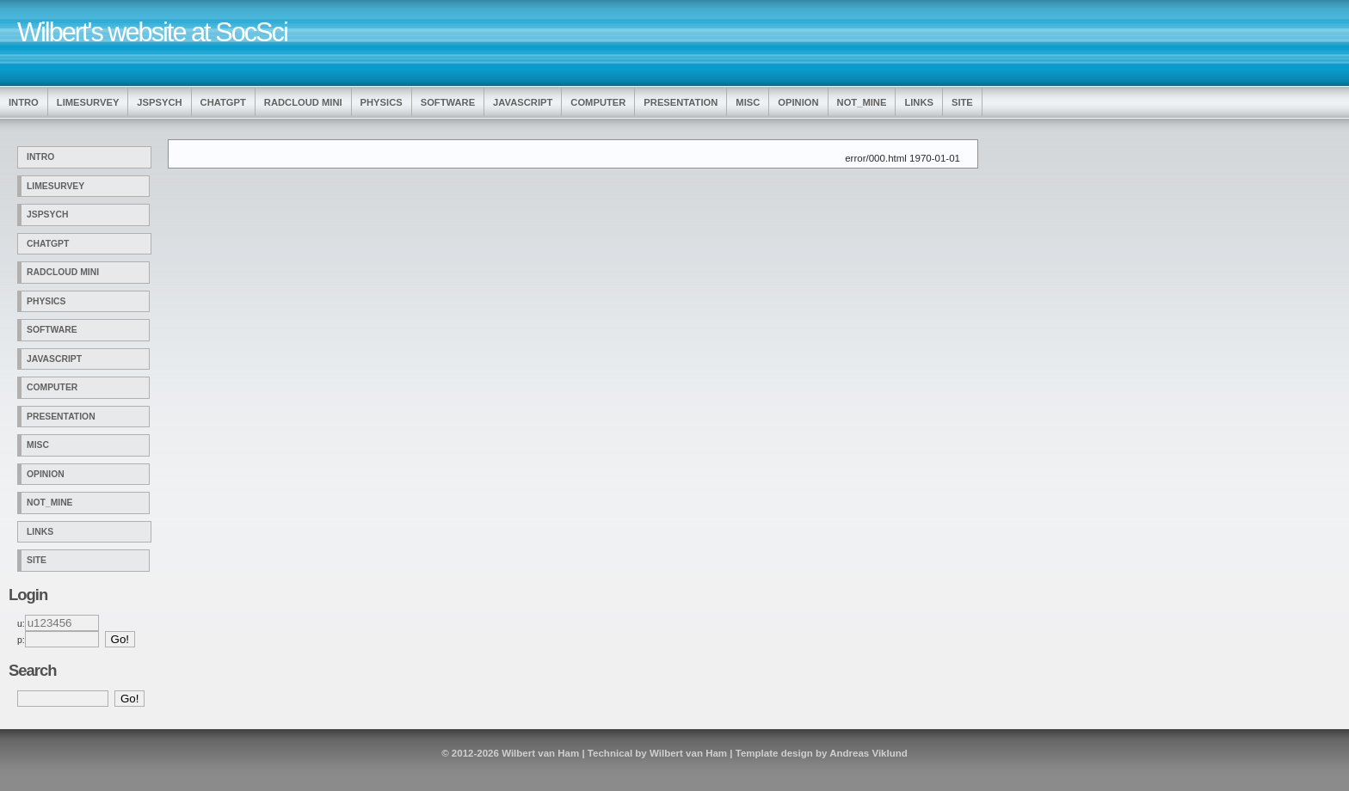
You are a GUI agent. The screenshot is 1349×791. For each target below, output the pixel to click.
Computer (597, 102)
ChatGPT (223, 102)
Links (918, 102)
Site (962, 102)
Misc (748, 102)
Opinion (798, 102)
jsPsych (159, 102)
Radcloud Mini (303, 102)
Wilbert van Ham (540, 753)
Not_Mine (862, 102)
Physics (381, 102)
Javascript (522, 102)
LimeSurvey (88, 102)
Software (448, 102)
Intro (24, 102)
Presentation (681, 102)
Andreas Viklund (868, 753)
